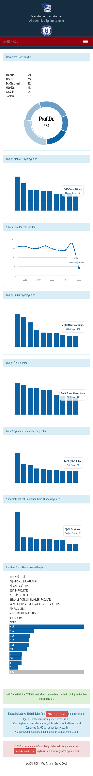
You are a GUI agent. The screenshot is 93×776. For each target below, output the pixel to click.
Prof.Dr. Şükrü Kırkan (72, 461)
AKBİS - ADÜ (10, 41)
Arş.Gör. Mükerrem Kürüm (73, 325)
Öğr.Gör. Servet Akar (73, 529)
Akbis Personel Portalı (57, 713)
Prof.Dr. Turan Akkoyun (73, 189)
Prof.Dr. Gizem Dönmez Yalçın (73, 393)
